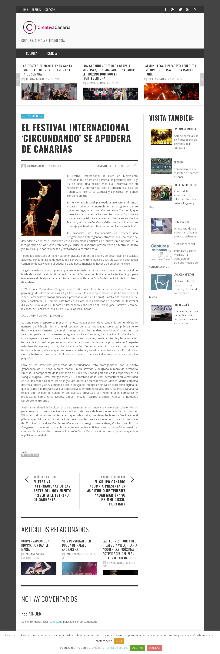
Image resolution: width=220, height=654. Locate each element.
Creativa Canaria (35, 79)
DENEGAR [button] (154, 647)
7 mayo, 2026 (53, 79)
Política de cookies (116, 647)
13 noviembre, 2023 (34, 556)
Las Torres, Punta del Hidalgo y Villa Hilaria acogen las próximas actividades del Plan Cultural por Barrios (120, 549)
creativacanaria (116, 562)
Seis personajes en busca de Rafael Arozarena (76, 545)
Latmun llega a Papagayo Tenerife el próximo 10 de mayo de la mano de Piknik (171, 69)
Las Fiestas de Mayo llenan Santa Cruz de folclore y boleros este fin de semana (47, 69)
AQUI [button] (119, 641)
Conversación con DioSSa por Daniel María (35, 545)
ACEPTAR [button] (137, 647)
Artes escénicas (32, 116)
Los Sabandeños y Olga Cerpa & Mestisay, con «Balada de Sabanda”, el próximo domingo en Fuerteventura (109, 72)
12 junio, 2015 (55, 166)
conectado (55, 621)
